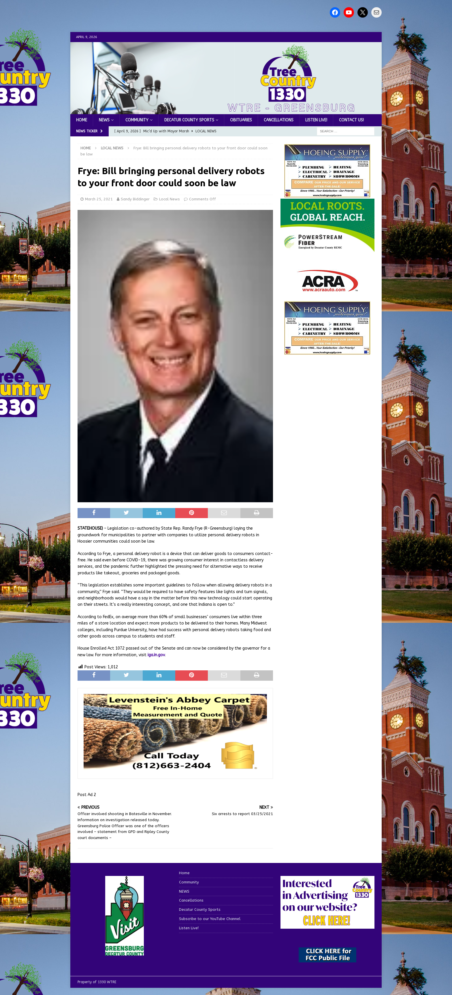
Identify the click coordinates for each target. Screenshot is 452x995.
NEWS (104, 120)
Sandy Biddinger (135, 199)
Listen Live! (316, 120)
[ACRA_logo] (327, 288)
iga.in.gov (156, 654)
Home (81, 120)
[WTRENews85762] (327, 351)
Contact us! (351, 120)
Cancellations (278, 120)
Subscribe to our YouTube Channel (209, 919)
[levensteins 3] (175, 769)
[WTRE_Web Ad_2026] (327, 249)
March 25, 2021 (99, 199)
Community (136, 120)
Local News (169, 199)
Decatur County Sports (189, 120)
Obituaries (241, 120)
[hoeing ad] (327, 194)
